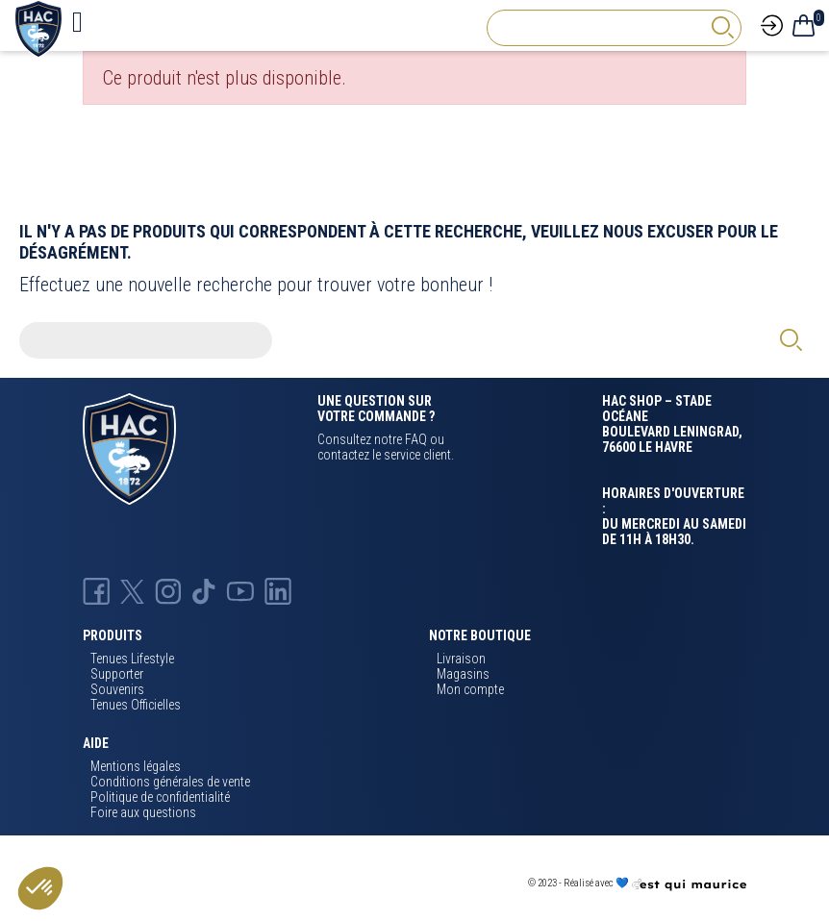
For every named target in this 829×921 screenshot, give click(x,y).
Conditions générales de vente (170, 781)
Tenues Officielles (135, 704)
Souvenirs (117, 689)
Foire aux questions (143, 812)
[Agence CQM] (688, 884)
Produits (112, 635)
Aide (96, 743)
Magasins (463, 674)
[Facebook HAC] (96, 590)
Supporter (116, 674)
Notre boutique (480, 635)
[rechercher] (722, 27)
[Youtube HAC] (240, 590)
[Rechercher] (614, 28)
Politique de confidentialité (160, 797)
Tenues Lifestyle (132, 658)
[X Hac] (132, 590)
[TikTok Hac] (203, 590)
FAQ (416, 439)
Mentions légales (135, 766)
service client (417, 454)
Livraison (461, 658)
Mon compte (470, 689)
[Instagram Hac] (168, 590)
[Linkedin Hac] (277, 590)
